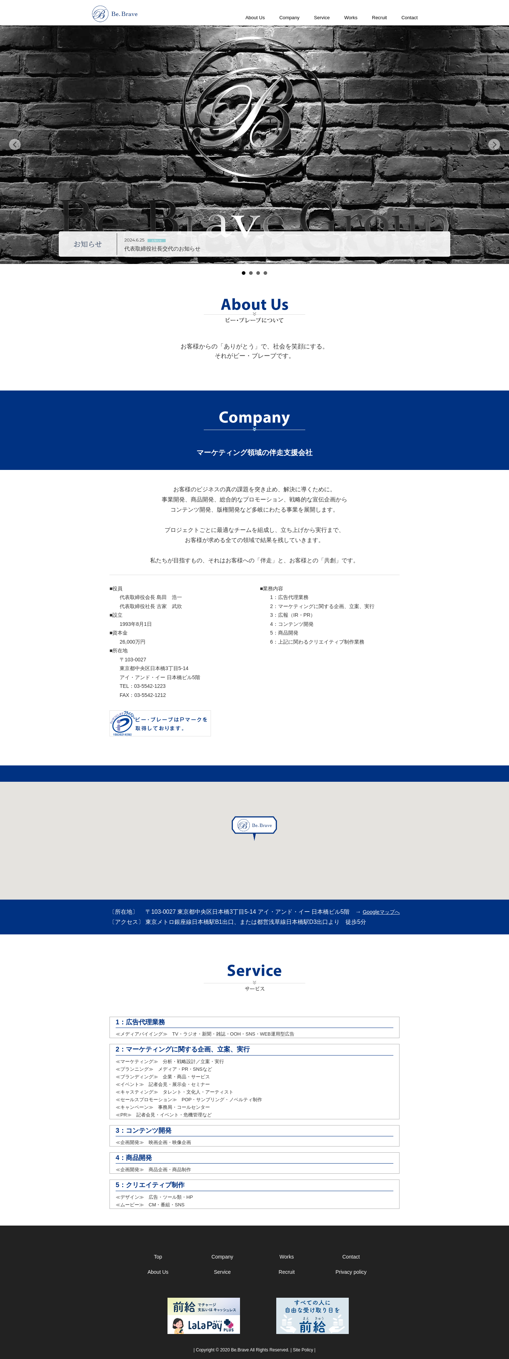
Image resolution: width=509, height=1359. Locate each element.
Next (494, 144)
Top (158, 1257)
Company (289, 17)
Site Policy (303, 1349)
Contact (409, 17)
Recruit (379, 17)
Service (322, 17)
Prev (15, 144)
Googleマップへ (381, 912)
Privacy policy (351, 1272)
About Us (255, 17)
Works (350, 17)
